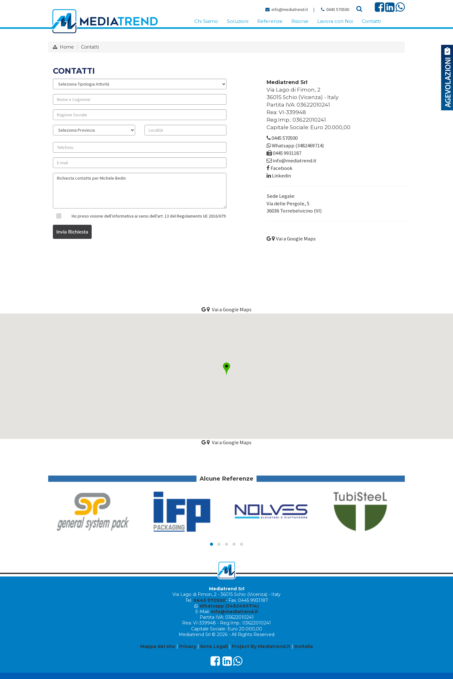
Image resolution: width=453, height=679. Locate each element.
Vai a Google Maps (291, 238)
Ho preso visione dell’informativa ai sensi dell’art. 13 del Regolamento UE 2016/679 (149, 216)
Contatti (90, 47)
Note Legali (214, 646)
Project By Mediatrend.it (261, 646)
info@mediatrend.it (290, 9)
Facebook (282, 168)
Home (67, 47)
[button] (226, 368)
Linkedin (281, 175)
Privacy (187, 646)
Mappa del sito (157, 646)
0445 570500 (337, 9)
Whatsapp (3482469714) (298, 145)
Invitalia (303, 646)
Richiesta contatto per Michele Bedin (140, 190)
